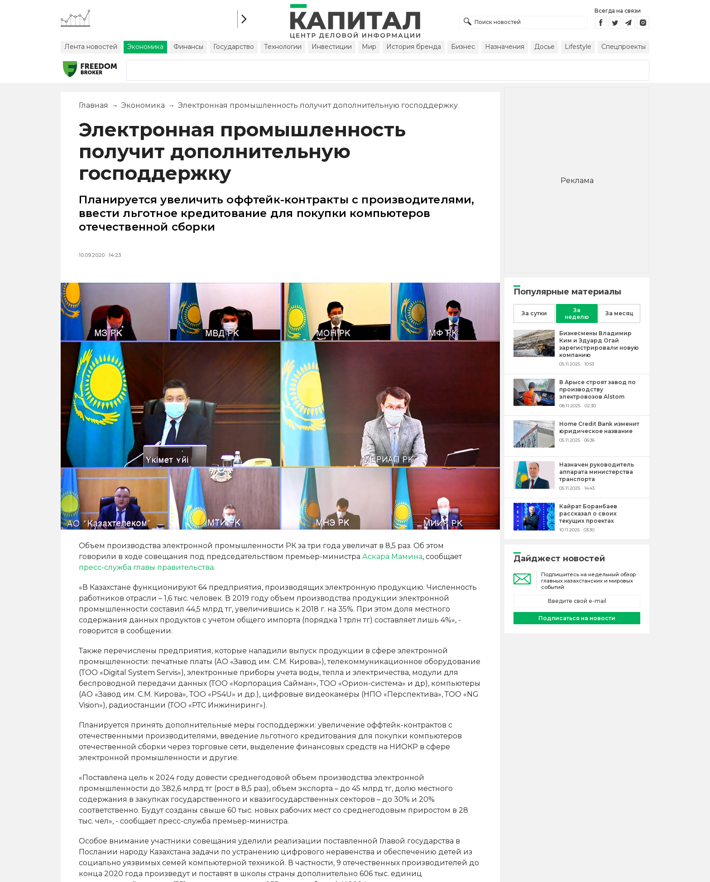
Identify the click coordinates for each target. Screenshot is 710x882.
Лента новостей (90, 47)
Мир (369, 47)
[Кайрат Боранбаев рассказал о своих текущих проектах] (534, 528)
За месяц (619, 313)
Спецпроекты (623, 47)
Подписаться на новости (576, 618)
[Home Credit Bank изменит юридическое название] (534, 445)
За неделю (577, 313)
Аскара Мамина (392, 556)
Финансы (188, 47)
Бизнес (463, 47)
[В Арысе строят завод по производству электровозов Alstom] (534, 403)
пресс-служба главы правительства (146, 567)
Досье (544, 47)
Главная (93, 105)
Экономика (145, 47)
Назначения (504, 47)
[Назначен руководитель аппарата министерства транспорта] (534, 486)
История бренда (413, 47)
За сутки (534, 313)
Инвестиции (332, 47)
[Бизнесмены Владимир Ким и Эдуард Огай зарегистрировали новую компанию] (534, 354)
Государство (233, 47)
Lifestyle (578, 47)
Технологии (283, 47)
